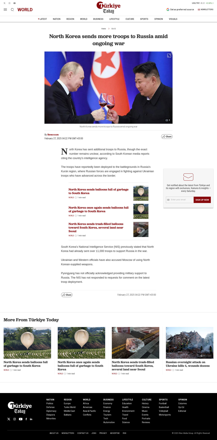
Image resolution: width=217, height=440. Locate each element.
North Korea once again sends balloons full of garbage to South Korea (99, 209)
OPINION (158, 19)
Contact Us (82, 433)
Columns (182, 403)
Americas (87, 407)
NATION (56, 19)
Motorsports (165, 415)
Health (125, 407)
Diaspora (50, 415)
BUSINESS (98, 19)
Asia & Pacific (89, 411)
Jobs (93, 433)
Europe (67, 403)
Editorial (182, 411)
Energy (106, 411)
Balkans (67, 415)
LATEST (43, 19)
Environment (128, 411)
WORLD (83, 19)
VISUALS (173, 19)
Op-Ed (181, 407)
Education (127, 403)
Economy (107, 403)
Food (124, 418)
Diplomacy (51, 411)
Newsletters (68, 433)
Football (163, 403)
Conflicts (87, 415)
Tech (105, 418)
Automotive (109, 422)
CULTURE (130, 19)
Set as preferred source (180, 9)
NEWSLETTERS (205, 9)
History (145, 403)
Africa (86, 403)
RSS (124, 433)
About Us (54, 433)
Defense (50, 407)
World (113, 29)
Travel (125, 415)
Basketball (164, 407)
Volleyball (163, 411)
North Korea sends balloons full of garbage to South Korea (99, 191)
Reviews (146, 422)
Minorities (51, 418)
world (25, 9)
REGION (70, 19)
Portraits (146, 418)
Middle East (69, 411)
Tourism (107, 415)
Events (145, 415)
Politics (49, 403)
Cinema (145, 407)
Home (103, 29)
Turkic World (69, 407)
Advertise (115, 433)
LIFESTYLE (114, 19)
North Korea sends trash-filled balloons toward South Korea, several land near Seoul (96, 227)
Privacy (103, 433)
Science (126, 422)
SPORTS (144, 19)
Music (145, 411)
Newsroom (53, 134)
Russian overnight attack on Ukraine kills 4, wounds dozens (188, 363)
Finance (107, 407)
